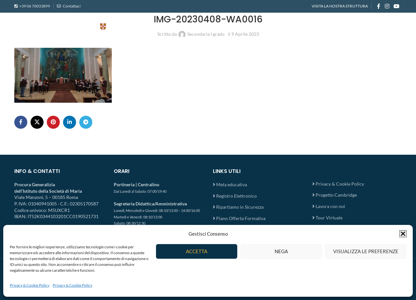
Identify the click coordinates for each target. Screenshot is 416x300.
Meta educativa (231, 184)
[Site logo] (79, 29)
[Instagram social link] (387, 6)
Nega (281, 251)
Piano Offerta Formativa (241, 218)
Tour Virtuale (329, 217)
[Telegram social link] (85, 122)
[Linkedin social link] (69, 122)
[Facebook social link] (379, 6)
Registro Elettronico (236, 196)
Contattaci (71, 6)
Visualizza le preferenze (365, 251)
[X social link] (37, 122)
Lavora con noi (330, 206)
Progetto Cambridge (336, 195)
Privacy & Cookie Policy (29, 285)
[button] (403, 233)
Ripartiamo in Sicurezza (240, 207)
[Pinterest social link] (53, 122)
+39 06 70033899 (34, 6)
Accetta (196, 251)
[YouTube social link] (397, 6)
